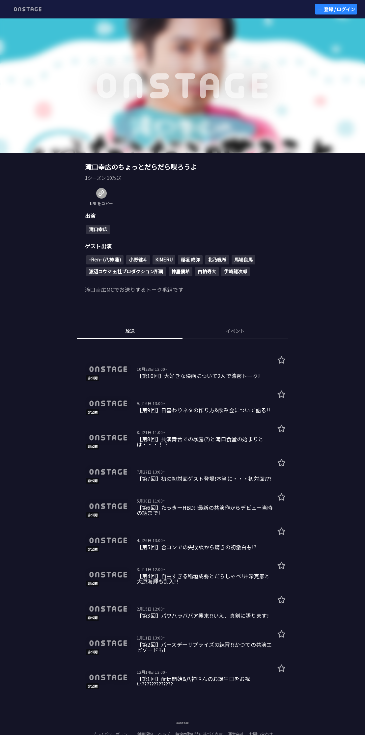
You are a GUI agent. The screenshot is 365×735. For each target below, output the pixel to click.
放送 (129, 331)
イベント (235, 331)
